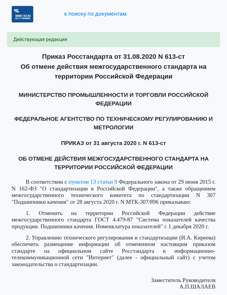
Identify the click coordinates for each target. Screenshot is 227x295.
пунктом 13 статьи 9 (93, 182)
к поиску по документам (95, 14)
